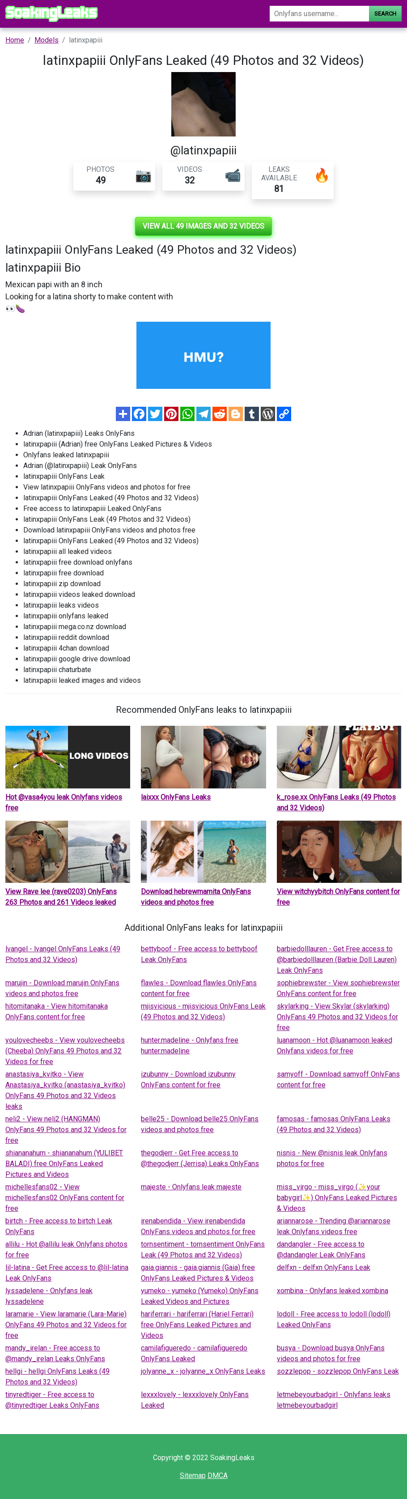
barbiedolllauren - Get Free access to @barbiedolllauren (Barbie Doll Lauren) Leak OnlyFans (337, 960)
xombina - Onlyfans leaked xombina (332, 1290)
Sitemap (193, 1475)
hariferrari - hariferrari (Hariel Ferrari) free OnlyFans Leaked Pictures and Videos (197, 1325)
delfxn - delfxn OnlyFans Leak (323, 1267)
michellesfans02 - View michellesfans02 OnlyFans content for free (64, 1198)
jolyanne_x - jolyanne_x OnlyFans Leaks (203, 1371)
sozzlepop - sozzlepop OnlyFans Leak (338, 1371)
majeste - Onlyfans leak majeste (191, 1187)
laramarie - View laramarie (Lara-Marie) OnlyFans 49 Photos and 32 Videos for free (66, 1325)
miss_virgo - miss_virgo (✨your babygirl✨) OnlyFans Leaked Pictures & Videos (337, 1198)
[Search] (319, 13)
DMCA (218, 1475)
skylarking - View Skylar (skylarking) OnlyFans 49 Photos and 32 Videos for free (337, 1017)
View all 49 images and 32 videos (203, 226)
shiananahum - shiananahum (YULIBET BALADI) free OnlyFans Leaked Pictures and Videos (64, 1164)
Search (385, 13)
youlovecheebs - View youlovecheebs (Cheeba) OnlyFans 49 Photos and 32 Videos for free (65, 1051)
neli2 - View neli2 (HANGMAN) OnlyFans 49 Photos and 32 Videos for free (66, 1130)
